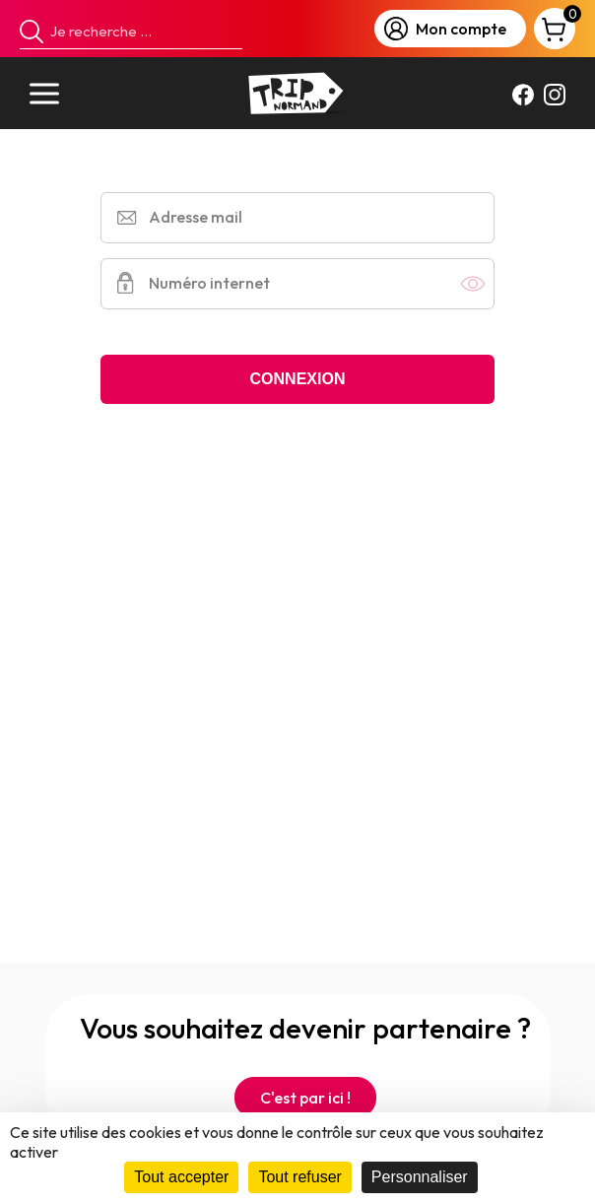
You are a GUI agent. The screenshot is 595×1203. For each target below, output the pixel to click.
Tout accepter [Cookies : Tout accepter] (181, 1177)
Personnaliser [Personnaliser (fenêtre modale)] (419, 1177)
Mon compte (445, 28)
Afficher (473, 284)
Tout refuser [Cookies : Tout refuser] (299, 1177)
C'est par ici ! (305, 1097)
